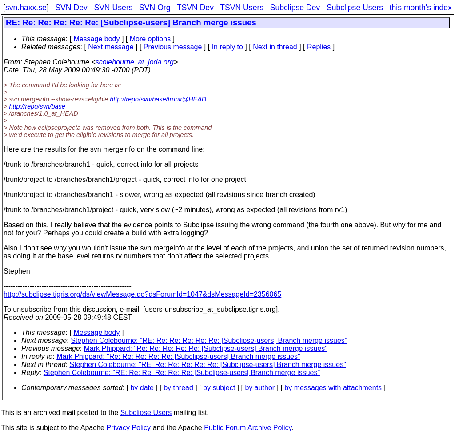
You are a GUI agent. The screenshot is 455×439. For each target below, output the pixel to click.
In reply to (227, 47)
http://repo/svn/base (37, 106)
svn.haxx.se (26, 7)
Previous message (173, 47)
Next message (110, 47)
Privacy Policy (128, 427)
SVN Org (154, 7)
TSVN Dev (195, 7)
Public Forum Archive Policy (247, 427)
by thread (178, 387)
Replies (319, 47)
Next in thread (275, 47)
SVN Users (113, 7)
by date (141, 387)
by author (260, 387)
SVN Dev (71, 7)
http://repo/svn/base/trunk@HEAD (158, 99)
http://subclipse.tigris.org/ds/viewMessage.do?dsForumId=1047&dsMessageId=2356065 (142, 294)
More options (150, 39)
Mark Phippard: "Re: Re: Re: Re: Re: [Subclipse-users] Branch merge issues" (205, 348)
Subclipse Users (355, 7)
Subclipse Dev (295, 7)
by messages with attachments (333, 387)
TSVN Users (241, 7)
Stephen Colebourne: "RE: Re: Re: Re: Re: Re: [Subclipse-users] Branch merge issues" (209, 340)
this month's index (421, 7)
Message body (96, 39)
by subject (219, 387)
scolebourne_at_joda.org (135, 62)
